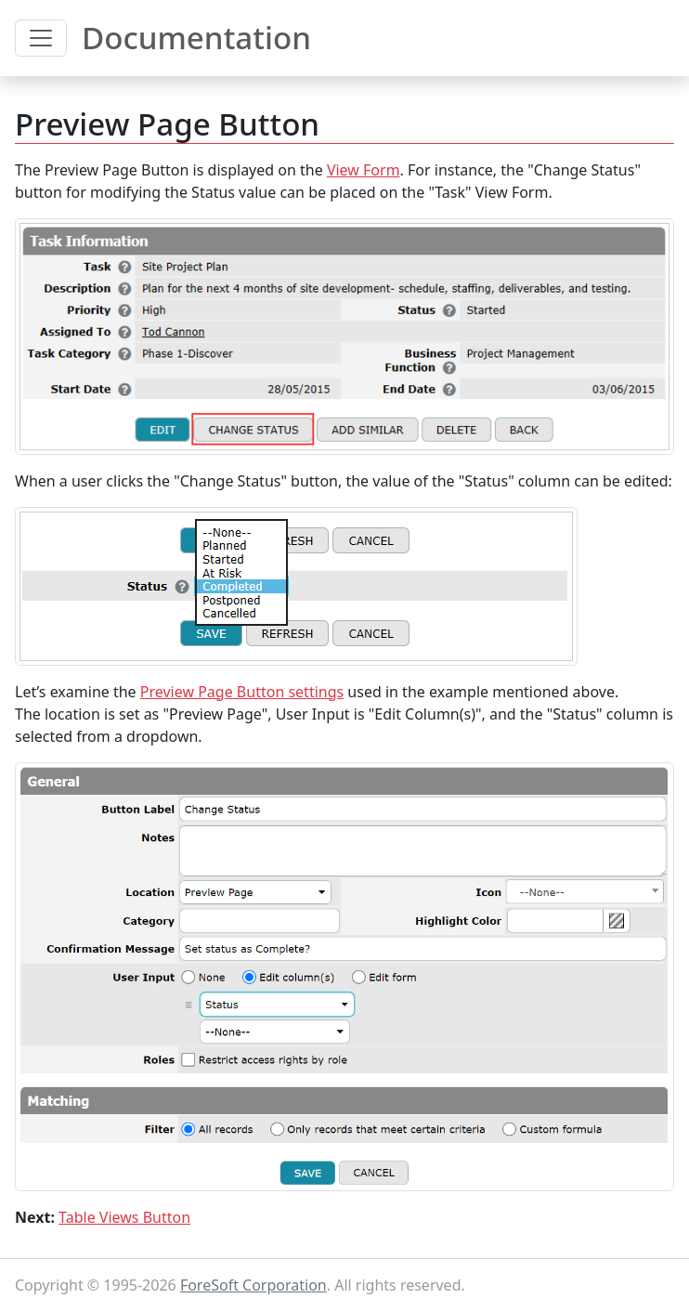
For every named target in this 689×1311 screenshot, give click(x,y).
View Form (363, 170)
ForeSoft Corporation (253, 1285)
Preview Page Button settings (242, 691)
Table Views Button (124, 1217)
